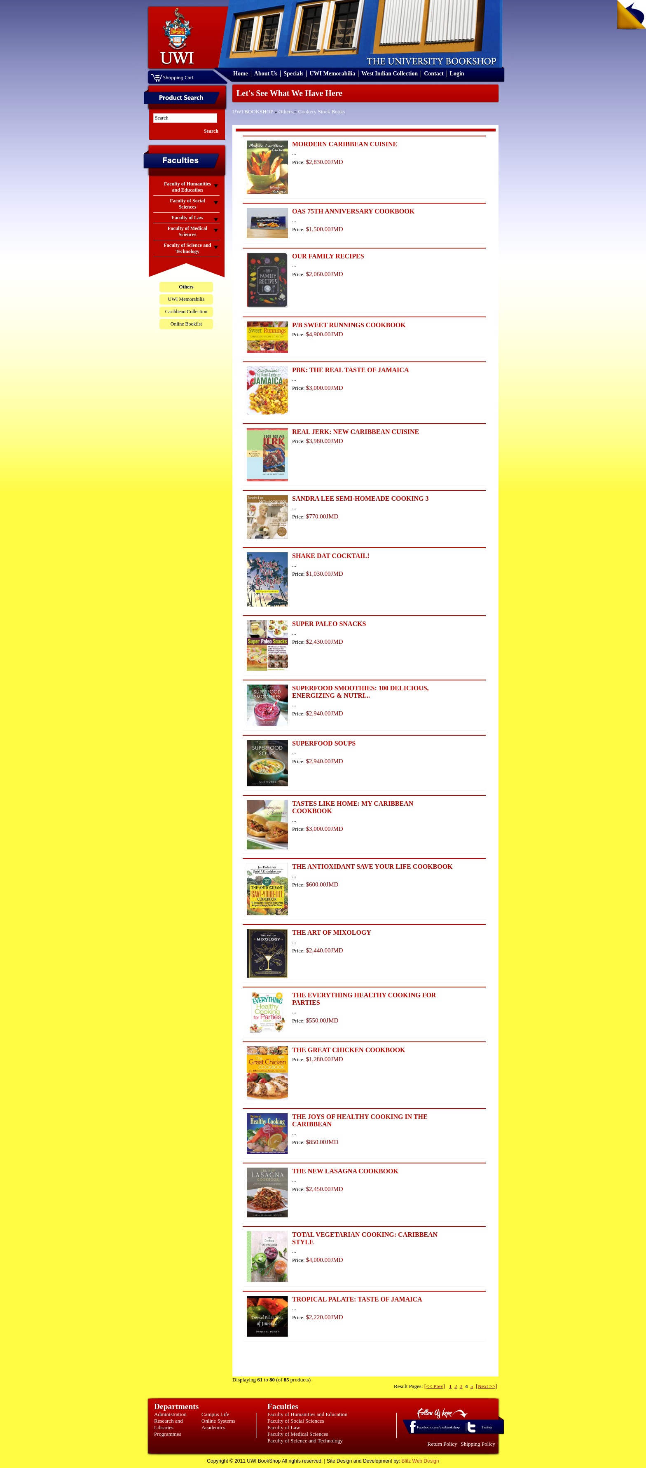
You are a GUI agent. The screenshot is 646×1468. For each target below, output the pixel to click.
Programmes (167, 1434)
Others (286, 111)
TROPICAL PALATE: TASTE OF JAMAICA (357, 1299)
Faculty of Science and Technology (305, 1441)
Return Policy (442, 1444)
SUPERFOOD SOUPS (324, 743)
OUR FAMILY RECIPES (328, 256)
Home (240, 73)
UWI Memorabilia (332, 73)
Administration (170, 1414)
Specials (293, 73)
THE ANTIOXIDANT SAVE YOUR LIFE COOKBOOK (372, 866)
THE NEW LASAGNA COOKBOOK (345, 1171)
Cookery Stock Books (321, 111)
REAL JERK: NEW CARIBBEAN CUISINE (355, 431)
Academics (213, 1427)
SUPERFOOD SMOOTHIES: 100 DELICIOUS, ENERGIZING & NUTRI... (360, 692)
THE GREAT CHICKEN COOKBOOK (348, 1049)
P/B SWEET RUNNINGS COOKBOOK (349, 324)
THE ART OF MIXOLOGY (331, 932)
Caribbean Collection (186, 311)
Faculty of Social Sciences (295, 1421)
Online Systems (218, 1421)
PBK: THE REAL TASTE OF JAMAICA (350, 369)
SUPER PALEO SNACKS (329, 623)
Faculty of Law (283, 1427)
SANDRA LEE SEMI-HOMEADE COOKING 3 (360, 498)
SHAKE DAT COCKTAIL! (331, 555)
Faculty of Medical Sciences (297, 1434)
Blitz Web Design (420, 1461)
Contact (433, 73)
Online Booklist (186, 324)
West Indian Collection (389, 73)
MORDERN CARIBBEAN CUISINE (344, 144)
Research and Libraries (168, 1424)
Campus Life (215, 1414)
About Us (265, 73)
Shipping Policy (478, 1444)
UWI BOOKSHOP (252, 111)
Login (457, 73)
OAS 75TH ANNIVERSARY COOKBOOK (353, 211)
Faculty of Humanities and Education (307, 1414)
